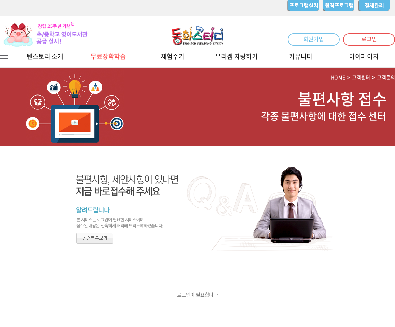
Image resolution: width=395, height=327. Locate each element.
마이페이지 (364, 56)
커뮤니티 (301, 56)
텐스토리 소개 (45, 56)
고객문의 (386, 77)
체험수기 (172, 56)
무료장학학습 (108, 56)
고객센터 (361, 77)
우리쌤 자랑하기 (236, 56)
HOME (338, 77)
